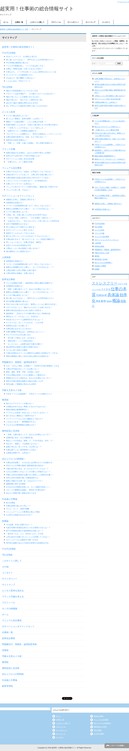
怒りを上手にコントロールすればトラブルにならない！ (28, 236)
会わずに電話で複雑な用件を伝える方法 (22, 103)
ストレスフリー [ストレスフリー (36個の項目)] (104, 283)
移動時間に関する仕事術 (16, 484)
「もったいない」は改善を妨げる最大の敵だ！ (24, 344)
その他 (5, 567)
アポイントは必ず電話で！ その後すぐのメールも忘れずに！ (31, 94)
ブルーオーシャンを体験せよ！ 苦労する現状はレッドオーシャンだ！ (34, 134)
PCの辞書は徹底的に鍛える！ (18, 63)
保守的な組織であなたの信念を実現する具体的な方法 (27, 543)
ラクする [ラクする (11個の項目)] (105, 289)
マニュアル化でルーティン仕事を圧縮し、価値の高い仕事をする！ (32, 187)
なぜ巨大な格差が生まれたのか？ (19, 515)
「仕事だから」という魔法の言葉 (19, 162)
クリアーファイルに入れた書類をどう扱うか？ (24, 419)
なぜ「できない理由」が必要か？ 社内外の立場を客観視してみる (32, 366)
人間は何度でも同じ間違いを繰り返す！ (22, 270)
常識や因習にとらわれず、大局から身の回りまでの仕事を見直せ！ (32, 125)
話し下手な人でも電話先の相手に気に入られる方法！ (27, 106)
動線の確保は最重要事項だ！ (17, 410)
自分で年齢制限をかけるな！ (17, 224)
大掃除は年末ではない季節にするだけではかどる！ (26, 407)
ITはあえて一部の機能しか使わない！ (21, 78)
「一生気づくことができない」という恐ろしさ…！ (26, 128)
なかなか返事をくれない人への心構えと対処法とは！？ (28, 472)
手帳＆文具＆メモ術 (12, 390)
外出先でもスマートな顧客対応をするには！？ (24, 320)
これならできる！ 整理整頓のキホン (21, 422)
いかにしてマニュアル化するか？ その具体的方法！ (27, 181)
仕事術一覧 (19, 22)
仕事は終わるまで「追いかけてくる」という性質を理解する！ (31, 239)
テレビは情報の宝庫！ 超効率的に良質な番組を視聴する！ (30, 283)
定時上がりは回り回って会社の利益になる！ (23, 156)
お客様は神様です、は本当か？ (18, 453)
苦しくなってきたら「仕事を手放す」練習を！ (24, 242)
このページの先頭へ (117, 746)
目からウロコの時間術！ (14, 459)
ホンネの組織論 (9, 608)
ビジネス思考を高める (13, 590)
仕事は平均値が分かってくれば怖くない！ (23, 369)
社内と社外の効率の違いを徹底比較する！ (23, 478)
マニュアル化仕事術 (12, 168)
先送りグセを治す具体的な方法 (18, 245)
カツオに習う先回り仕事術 (16, 350)
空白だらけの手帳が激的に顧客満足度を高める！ (25, 466)
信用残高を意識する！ (15, 203)
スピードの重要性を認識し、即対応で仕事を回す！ (26, 490)
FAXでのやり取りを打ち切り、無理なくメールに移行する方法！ (31, 304)
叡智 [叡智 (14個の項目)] (103, 301)
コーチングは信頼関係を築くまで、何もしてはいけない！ (29, 206)
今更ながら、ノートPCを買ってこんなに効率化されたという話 (31, 72)
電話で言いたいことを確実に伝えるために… (23, 97)
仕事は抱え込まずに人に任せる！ (19, 329)
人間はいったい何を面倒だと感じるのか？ (23, 248)
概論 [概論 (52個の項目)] (116, 300)
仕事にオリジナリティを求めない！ (20, 184)
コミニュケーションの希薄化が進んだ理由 (23, 512)
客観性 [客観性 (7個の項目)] (109, 301)
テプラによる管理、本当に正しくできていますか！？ (27, 413)
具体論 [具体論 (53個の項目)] (113, 294)
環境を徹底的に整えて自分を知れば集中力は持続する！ (28, 356)
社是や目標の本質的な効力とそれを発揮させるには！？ (28, 528)
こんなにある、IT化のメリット (18, 81)
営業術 (5, 650)
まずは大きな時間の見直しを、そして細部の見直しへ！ (28, 487)
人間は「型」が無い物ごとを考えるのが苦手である (26, 215)
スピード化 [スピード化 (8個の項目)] (122, 284)
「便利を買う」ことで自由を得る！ (20, 341)
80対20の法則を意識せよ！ (17, 140)
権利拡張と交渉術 (10, 431)
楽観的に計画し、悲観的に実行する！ (21, 200)
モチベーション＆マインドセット (18, 196)
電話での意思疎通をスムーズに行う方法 (22, 91)
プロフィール (56, 22)
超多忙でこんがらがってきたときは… (21, 233)
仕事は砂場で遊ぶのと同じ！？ (18, 506)
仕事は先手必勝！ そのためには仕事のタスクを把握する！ (30, 463)
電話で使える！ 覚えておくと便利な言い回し (24, 100)
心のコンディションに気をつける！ (20, 230)
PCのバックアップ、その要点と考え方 (21, 57)
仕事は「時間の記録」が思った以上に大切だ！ (24, 69)
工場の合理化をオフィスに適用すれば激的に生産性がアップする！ (32, 353)
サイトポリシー (73, 22)
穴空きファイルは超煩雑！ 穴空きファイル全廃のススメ (29, 394)
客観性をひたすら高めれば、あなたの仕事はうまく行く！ (29, 378)
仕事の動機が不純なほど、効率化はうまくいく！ (25, 332)
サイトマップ (90, 22)
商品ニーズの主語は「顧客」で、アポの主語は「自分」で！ (30, 441)
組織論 (5, 521)
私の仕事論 (10, 503)
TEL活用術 (7, 87)
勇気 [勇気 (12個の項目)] (98, 301)
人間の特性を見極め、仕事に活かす (20, 273)
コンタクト (106, 22)
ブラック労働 (8, 149)
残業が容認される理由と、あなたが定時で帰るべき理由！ (29, 153)
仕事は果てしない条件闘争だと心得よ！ (22, 450)
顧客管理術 (7, 686)
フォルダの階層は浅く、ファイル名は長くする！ (25, 66)
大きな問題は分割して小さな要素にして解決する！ (26, 375)
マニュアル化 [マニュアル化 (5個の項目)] (96, 289)
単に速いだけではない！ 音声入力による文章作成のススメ (30, 60)
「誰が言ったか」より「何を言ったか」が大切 (24, 534)
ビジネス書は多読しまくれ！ (17, 116)
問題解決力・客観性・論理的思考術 (19, 644)
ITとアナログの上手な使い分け (18, 335)
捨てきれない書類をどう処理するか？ (21, 416)
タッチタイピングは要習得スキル (19, 75)
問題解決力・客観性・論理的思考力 (19, 362)
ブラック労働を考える (13, 596)
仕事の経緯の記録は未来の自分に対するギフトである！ (28, 178)
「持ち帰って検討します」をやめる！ (21, 338)
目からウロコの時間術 (13, 674)
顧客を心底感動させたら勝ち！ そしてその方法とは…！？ (30, 209)
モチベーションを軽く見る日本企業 (20, 159)
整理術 (5, 400)
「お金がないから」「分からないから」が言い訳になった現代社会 (32, 221)
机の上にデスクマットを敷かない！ (20, 403)
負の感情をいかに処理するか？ (18, 251)
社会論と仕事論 (9, 499)
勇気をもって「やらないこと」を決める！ (23, 316)
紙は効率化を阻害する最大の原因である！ (23, 347)
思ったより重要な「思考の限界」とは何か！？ (24, 119)
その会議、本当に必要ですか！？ (19, 525)
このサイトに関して (37, 22)
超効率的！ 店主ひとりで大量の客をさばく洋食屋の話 (28, 313)
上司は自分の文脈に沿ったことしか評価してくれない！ (28, 537)
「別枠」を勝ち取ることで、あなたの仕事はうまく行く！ (29, 289)
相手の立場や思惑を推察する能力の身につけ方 (24, 381)
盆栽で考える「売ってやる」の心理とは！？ (23, 447)
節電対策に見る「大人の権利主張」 (20, 438)
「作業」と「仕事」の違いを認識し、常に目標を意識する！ (30, 143)
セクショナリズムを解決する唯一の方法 (22, 540)
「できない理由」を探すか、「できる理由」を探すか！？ (29, 218)
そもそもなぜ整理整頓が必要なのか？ (21, 425)
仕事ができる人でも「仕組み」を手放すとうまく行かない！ (30, 172)
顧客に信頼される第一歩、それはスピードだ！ (24, 481)
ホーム (5, 22)
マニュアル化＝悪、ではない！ (18, 190)
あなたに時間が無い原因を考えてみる (21, 493)
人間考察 (6, 257)
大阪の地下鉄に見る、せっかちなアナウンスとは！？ (27, 469)
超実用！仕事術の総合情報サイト (37, 8)
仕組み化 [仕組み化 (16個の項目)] (101, 295)
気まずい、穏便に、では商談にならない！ (23, 444)
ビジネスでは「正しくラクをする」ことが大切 (24, 323)
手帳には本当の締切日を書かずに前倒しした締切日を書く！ (30, 475)
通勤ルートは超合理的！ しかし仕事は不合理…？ (26, 122)
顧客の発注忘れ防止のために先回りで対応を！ (24, 310)
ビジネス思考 (8, 112)
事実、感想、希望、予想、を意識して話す (23, 372)
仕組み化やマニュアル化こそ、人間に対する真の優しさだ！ (30, 175)
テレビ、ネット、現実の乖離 (17, 509)
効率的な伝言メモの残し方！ (17, 326)
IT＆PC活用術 (9, 53)
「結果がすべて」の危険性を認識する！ (22, 131)
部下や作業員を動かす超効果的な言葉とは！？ (24, 531)
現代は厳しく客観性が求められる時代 (21, 384)
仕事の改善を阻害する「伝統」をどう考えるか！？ (26, 137)
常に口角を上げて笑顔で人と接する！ (21, 227)
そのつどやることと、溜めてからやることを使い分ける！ (29, 307)
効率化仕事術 (8, 279)
